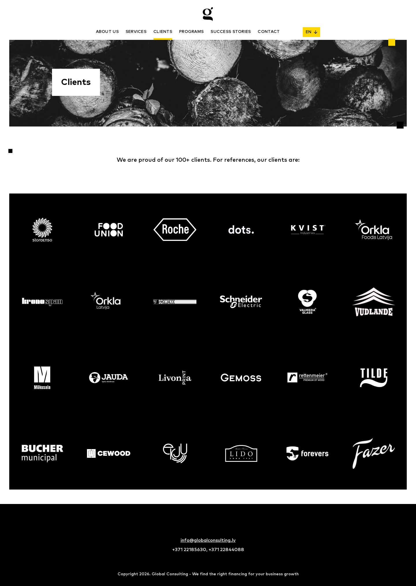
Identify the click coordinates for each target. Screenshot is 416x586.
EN (311, 32)
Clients (162, 32)
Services (136, 32)
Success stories (231, 32)
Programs (191, 32)
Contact (269, 32)
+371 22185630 (189, 549)
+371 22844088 (226, 549)
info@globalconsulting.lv (208, 540)
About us (107, 32)
